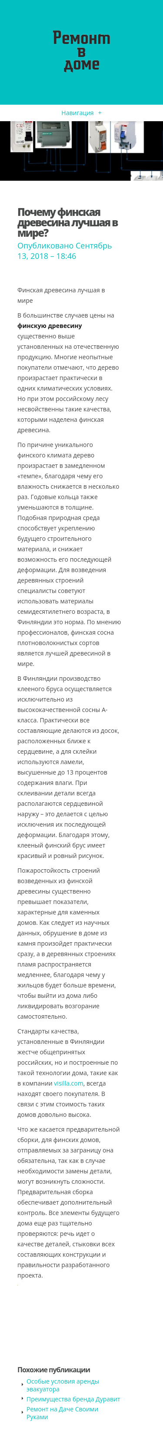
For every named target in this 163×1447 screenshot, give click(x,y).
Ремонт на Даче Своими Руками (62, 1413)
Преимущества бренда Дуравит (73, 1399)
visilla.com (68, 1083)
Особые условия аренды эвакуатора (63, 1385)
